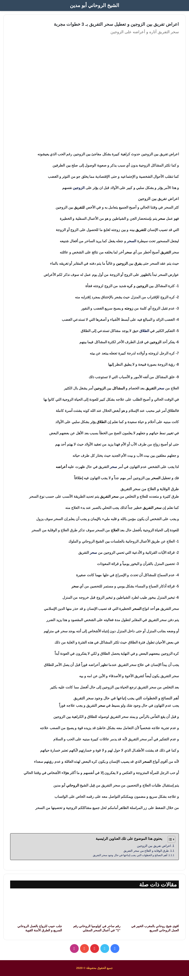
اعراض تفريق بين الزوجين (154, 846)
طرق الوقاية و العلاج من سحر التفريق (146, 850)
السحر (131, 241)
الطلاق (144, 331)
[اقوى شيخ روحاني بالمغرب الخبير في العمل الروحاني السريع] (153, 907)
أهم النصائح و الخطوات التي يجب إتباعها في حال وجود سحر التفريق (130, 855)
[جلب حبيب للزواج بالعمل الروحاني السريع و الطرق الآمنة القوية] (36, 907)
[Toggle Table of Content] (169, 839)
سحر (160, 388)
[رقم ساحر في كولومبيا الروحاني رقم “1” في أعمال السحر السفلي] (94, 907)
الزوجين (78, 188)
